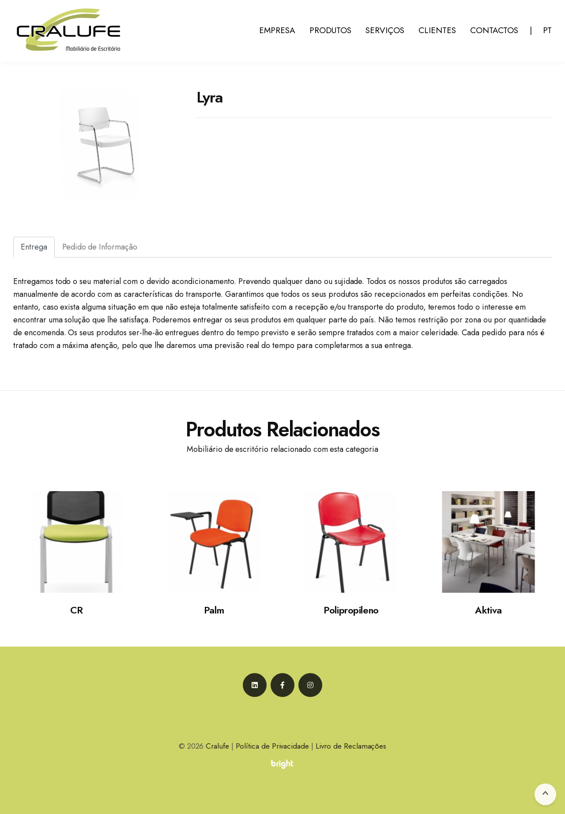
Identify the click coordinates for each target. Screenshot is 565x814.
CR (76, 610)
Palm (214, 610)
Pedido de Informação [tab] (99, 247)
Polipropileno (351, 610)
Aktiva (488, 610)
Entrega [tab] (34, 247)
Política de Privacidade (272, 746)
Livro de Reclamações (351, 746)
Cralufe (217, 746)
